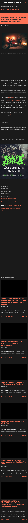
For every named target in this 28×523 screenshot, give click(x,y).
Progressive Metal (5, 208)
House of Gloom (8, 54)
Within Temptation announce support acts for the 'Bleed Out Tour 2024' (13, 462)
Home (2, 9)
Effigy (10, 114)
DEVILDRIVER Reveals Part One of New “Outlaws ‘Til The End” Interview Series (12, 343)
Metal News (18, 205)
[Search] (23, 2)
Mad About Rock (11, 2)
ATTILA (6, 205)
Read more (24, 316)
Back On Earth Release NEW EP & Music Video (12, 422)
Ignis (9, 97)
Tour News (17, 208)
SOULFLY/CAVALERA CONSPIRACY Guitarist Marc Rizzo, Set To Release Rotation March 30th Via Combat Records (13, 301)
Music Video (9, 206)
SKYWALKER (12, 208)
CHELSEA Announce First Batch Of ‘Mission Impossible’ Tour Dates (12, 383)
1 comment (7, 519)
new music (15, 206)
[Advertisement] (14, 259)
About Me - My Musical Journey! (13, 9)
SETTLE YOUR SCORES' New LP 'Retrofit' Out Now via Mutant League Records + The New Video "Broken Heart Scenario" (12, 504)
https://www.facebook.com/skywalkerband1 (8, 201)
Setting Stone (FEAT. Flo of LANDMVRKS (13, 100)
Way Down (8, 109)
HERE (8, 183)
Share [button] (2, 210)
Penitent (13, 114)
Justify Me (12, 97)
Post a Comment (9, 316)
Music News (4, 206)
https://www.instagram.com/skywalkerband (8, 198)
